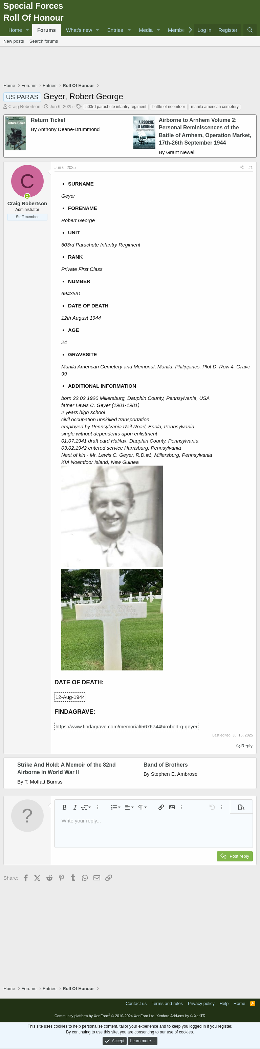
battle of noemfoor (168, 106)
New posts (13, 41)
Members (178, 30)
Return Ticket (48, 120)
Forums (46, 30)
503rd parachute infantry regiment (115, 106)
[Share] (242, 168)
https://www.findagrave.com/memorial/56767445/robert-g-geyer (126, 726)
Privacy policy (201, 1003)
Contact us (136, 1003)
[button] (27, 30)
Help (224, 1003)
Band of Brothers (166, 765)
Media (146, 30)
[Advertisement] (130, 65)
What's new (79, 30)
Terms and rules (167, 1003)
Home (15, 30)
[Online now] (27, 196)
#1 (250, 167)
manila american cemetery (215, 106)
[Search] (250, 30)
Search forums (43, 41)
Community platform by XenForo (105, 1016)
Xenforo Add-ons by (180, 1016)
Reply (247, 745)
